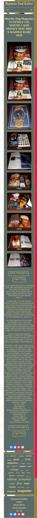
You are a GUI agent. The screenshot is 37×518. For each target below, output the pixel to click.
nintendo (20, 475)
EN (17, 511)
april (29, 466)
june (8, 466)
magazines (13, 462)
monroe (13, 456)
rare (27, 483)
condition (21, 456)
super (28, 473)
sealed (27, 487)
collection (11, 473)
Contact (19, 502)
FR (21, 511)
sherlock (29, 463)
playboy (25, 479)
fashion (28, 476)
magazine (25, 491)
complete (11, 491)
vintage (14, 469)
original (22, 466)
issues (12, 475)
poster (21, 470)
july (7, 456)
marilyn (29, 456)
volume (12, 487)
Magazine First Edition (19, 499)
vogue (18, 473)
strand (23, 463)
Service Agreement (19, 508)
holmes (9, 460)
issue (28, 459)
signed (26, 470)
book (16, 459)
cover (12, 483)
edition (12, 479)
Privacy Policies (19, 505)
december (21, 487)
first (19, 483)
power (14, 466)
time (23, 473)
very (22, 460)
